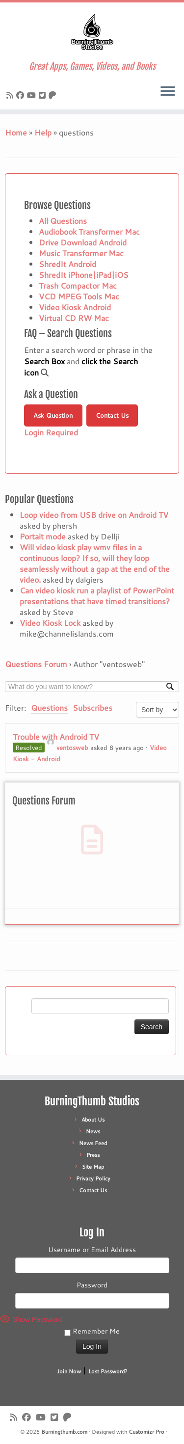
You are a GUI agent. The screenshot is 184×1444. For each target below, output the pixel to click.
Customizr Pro (146, 1432)
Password (92, 1285)
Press (93, 1155)
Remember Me (92, 1331)
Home (16, 132)
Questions (49, 707)
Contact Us (112, 415)
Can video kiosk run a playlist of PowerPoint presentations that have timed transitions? (97, 596)
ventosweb (67, 747)
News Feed (93, 1143)
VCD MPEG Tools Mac (79, 296)
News (93, 1131)
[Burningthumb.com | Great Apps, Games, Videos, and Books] (92, 31)
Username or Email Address (92, 1250)
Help (43, 132)
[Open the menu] (167, 91)
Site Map (93, 1167)
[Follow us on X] (44, 95)
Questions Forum (36, 663)
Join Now (69, 1371)
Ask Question (53, 415)
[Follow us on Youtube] (33, 95)
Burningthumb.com (64, 1432)
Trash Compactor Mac (78, 285)
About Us (93, 1119)
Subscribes (92, 707)
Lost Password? (108, 1371)
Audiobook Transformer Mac (89, 231)
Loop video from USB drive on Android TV (94, 514)
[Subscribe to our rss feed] (11, 95)
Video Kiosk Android (75, 307)
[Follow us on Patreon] (54, 95)
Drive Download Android (83, 242)
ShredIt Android (67, 263)
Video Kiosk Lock (50, 622)
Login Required (51, 432)
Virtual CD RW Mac (74, 317)
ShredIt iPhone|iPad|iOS (84, 274)
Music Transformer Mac (81, 253)
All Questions (63, 220)
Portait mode (43, 536)
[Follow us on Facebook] (21, 95)
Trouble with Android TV (56, 736)
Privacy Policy (93, 1178)
